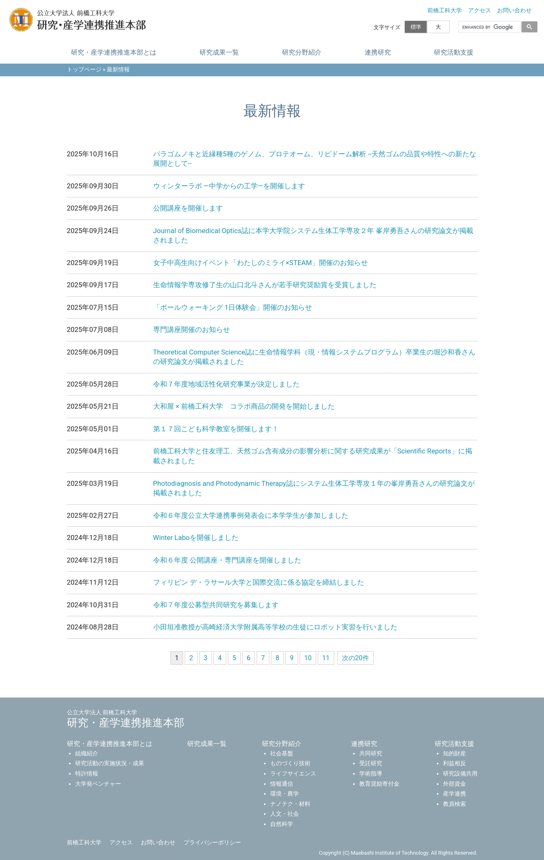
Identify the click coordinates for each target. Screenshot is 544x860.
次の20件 (355, 658)
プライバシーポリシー (212, 842)
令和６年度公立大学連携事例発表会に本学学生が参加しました (251, 515)
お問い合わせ (514, 10)
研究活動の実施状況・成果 (109, 763)
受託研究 (370, 763)
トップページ (84, 69)
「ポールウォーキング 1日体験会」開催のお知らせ (232, 307)
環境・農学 (284, 793)
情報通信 (281, 783)
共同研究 (370, 753)
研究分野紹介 (301, 52)
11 (326, 658)
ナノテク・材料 (290, 804)
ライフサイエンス (293, 773)
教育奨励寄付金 (379, 783)
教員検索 (454, 804)
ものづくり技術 (290, 763)
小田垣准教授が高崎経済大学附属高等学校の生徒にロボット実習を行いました (275, 627)
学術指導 (370, 773)
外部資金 (454, 783)
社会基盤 (281, 753)
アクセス (479, 10)
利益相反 (454, 763)
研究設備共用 (460, 773)
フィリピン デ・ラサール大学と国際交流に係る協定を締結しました (258, 582)
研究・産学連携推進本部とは (113, 52)
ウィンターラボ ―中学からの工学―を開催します (229, 186)
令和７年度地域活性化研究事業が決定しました (226, 384)
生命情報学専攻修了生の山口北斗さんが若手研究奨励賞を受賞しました (264, 285)
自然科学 (281, 824)
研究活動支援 (453, 52)
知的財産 (454, 753)
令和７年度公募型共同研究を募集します (216, 605)
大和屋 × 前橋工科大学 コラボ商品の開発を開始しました (244, 406)
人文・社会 (284, 813)
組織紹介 (86, 753)
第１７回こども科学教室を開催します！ (216, 429)
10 (308, 658)
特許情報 (86, 773)
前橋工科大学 (444, 10)
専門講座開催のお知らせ (191, 329)
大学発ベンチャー (98, 783)
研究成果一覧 (219, 52)
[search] (488, 27)
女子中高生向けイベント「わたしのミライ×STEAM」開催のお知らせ (260, 262)
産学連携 (454, 793)
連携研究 (377, 52)
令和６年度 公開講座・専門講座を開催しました (227, 560)
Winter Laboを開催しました (196, 537)
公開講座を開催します (188, 208)
